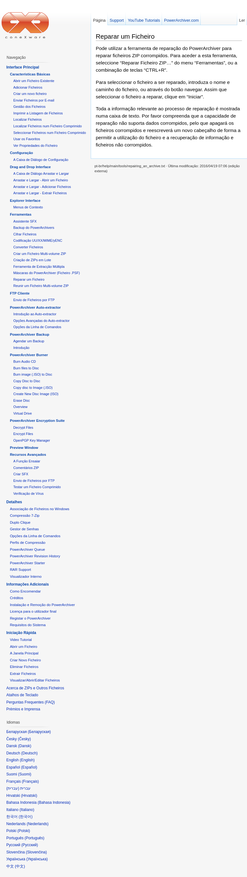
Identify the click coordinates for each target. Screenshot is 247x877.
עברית (13, 788)
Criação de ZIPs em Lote (32, 260)
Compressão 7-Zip (24, 515)
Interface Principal (22, 67)
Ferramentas (20, 214)
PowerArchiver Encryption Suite (37, 420)
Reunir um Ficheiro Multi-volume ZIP (41, 286)
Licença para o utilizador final (33, 611)
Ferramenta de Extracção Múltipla (39, 266)
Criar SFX (20, 474)
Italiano (27, 810)
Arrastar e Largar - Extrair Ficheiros (40, 193)
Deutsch (29, 753)
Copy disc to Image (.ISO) (33, 387)
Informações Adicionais (27, 584)
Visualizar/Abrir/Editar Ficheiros (35, 680)
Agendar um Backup (28, 341)
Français (30, 781)
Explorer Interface (25, 200)
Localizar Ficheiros (27, 119)
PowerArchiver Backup (29, 334)
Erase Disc (21, 400)
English (27, 760)
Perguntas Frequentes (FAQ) (30, 702)
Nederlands (37, 824)
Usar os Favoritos (26, 139)
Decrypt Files (23, 427)
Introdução (21, 348)
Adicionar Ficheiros (27, 87)
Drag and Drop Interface (30, 167)
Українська (36, 859)
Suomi (24, 774)
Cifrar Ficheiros (24, 234)
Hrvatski (29, 795)
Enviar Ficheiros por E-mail (33, 100)
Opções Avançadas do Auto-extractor (41, 321)
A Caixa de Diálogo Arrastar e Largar (41, 173)
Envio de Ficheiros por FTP (34, 300)
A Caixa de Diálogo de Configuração (40, 160)
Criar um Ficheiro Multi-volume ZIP (39, 254)
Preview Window (24, 448)
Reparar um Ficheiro (125, 36)
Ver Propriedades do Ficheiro (35, 145)
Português (34, 838)
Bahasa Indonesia (54, 802)
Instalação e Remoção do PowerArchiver (42, 605)
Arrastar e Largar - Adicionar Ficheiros (42, 187)
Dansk (24, 746)
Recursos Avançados (28, 454)
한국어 (25, 816)
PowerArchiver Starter (27, 563)
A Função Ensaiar (26, 461)
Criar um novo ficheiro (30, 94)
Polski (24, 831)
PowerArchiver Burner (29, 355)
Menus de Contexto (28, 207)
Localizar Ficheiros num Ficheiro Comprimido (47, 126)
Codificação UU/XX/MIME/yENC (37, 240)
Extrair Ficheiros (23, 674)
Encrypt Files (23, 434)
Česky (24, 739)
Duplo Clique (20, 522)
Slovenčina (36, 852)
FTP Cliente (19, 293)
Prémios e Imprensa (23, 709)
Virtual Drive (22, 413)
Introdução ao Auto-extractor (34, 314)
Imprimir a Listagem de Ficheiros (38, 113)
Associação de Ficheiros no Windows (39, 509)
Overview (20, 407)
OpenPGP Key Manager (31, 440)
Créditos (16, 598)
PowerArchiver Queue (27, 549)
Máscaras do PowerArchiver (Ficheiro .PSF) (46, 273)
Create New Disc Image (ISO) (35, 394)
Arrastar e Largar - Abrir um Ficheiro (40, 180)
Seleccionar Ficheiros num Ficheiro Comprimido (49, 133)
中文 (20, 866)
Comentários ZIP (26, 468)
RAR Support (20, 569)
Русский (30, 845)
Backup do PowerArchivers (33, 227)
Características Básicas (30, 74)
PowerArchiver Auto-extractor (35, 307)
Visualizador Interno (25, 576)
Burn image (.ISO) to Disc (32, 374)
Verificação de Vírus (28, 493)
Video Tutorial (21, 640)
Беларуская (39, 732)
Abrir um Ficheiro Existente (33, 81)
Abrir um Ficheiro (23, 646)
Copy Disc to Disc (26, 381)
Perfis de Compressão (27, 542)
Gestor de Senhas (24, 529)
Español (29, 767)
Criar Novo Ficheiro (25, 660)
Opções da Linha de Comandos (37, 327)
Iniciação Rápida (21, 633)
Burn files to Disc (26, 368)
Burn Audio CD (24, 361)
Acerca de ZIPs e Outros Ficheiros (35, 688)
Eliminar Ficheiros (24, 667)
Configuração (21, 153)
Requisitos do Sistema (27, 625)
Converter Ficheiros (28, 247)
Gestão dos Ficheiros (29, 106)
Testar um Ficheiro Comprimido (36, 487)
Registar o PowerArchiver (30, 618)
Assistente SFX (25, 221)
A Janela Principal (24, 653)
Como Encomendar (25, 591)
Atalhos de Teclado (22, 695)
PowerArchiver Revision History (35, 556)
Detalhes (14, 502)
